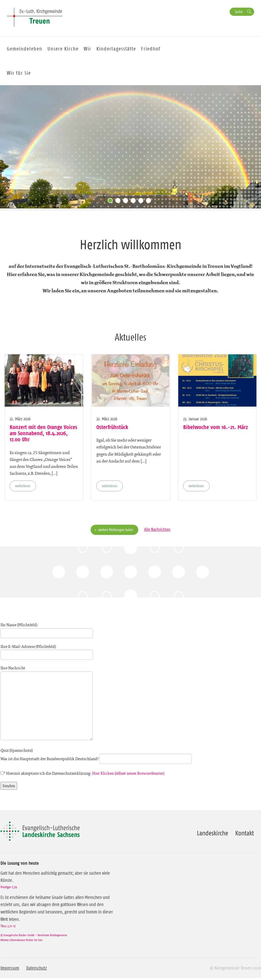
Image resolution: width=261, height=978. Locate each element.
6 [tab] (150, 202)
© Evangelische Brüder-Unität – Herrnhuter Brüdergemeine (34, 935)
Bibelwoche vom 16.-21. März (215, 427)
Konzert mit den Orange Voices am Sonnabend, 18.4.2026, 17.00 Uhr (43, 433)
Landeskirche (212, 833)
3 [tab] (127, 202)
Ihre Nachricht (47, 703)
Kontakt (244, 833)
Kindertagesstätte (116, 49)
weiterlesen (23, 485)
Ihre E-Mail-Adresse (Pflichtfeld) (47, 651)
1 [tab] (111, 202)
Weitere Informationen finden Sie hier (21, 940)
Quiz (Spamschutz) (96, 754)
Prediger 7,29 (9, 887)
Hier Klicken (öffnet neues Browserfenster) (128, 773)
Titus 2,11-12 (8, 926)
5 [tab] (142, 202)
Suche (239, 11)
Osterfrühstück (112, 427)
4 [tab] (134, 202)
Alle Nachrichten (157, 529)
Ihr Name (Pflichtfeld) (47, 629)
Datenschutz (36, 968)
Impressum (10, 968)
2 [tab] (119, 202)
